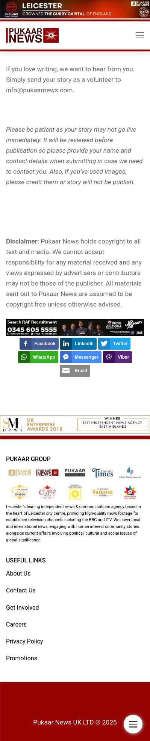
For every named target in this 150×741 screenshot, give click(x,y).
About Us (18, 573)
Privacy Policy (24, 641)
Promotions (21, 658)
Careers (16, 624)
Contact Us (21, 590)
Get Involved (22, 607)
